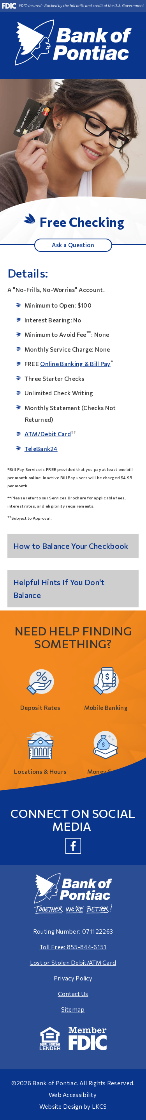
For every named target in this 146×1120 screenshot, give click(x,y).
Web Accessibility (73, 1094)
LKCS (99, 1106)
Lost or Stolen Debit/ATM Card (73, 962)
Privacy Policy (73, 978)
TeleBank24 (41, 448)
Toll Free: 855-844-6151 (73, 946)
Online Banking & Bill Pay (75, 363)
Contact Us (73, 993)
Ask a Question (73, 244)
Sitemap (72, 1009)
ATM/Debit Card (48, 433)
